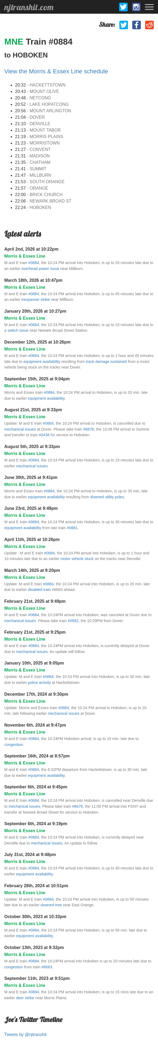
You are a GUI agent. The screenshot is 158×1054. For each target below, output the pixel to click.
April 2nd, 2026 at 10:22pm (31, 249)
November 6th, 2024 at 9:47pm (35, 725)
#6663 (46, 967)
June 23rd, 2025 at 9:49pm (31, 508)
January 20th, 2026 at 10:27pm (35, 311)
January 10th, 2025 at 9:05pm (34, 663)
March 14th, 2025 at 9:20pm (32, 570)
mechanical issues (20, 429)
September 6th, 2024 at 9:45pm (35, 787)
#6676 (88, 429)
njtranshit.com (28, 7)
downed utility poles (107, 497)
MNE (15, 41)
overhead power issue (40, 268)
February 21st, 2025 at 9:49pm (35, 601)
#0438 (44, 435)
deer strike (25, 998)
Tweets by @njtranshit (25, 1034)
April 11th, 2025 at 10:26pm (32, 539)
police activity (39, 682)
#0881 (72, 528)
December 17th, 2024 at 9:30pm (36, 694)
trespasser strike (35, 299)
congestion (13, 744)
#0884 (33, 263)
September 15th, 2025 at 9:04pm (37, 379)
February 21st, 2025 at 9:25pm (35, 632)
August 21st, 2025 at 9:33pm (33, 409)
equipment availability (41, 361)
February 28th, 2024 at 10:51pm (36, 885)
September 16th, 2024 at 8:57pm (37, 756)
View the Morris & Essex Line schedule (56, 71)
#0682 (73, 621)
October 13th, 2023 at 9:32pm (34, 947)
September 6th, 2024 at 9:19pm (35, 823)
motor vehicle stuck (77, 559)
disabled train (39, 589)
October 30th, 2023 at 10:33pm (35, 916)
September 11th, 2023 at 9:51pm (37, 978)
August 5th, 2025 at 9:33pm (32, 446)
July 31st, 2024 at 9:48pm (30, 854)
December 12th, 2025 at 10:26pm (37, 342)
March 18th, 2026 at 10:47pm (33, 280)
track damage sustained (106, 361)
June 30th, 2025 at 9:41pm (30, 477)
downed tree (51, 905)
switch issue (18, 330)
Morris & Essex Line (24, 256)
